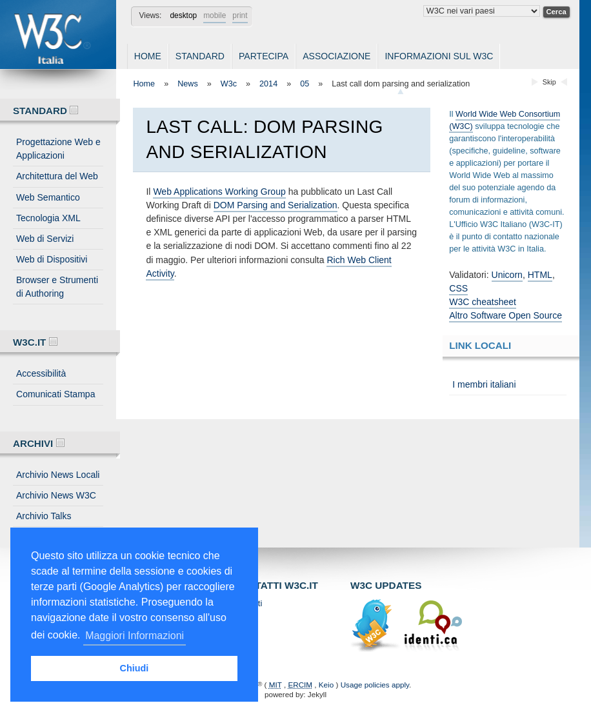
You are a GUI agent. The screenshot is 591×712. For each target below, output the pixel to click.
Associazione (336, 56)
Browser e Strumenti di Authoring (57, 287)
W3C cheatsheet (482, 302)
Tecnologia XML (48, 218)
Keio (326, 684)
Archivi (39, 443)
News (187, 83)
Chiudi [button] (134, 668)
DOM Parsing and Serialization (275, 205)
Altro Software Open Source (505, 315)
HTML (540, 275)
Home (147, 56)
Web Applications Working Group (219, 191)
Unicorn (507, 275)
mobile (214, 15)
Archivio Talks (44, 516)
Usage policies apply (375, 684)
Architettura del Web (57, 176)
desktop (183, 15)
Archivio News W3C (56, 495)
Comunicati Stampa (55, 394)
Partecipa (263, 56)
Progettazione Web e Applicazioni (58, 149)
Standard (200, 56)
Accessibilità (41, 373)
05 (304, 83)
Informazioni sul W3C (439, 56)
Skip (549, 82)
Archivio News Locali (57, 475)
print (239, 15)
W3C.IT (35, 342)
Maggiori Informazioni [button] (134, 635)
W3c (229, 83)
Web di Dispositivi (51, 259)
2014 (268, 83)
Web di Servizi (45, 238)
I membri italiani (484, 384)
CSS (458, 288)
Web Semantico (48, 197)
